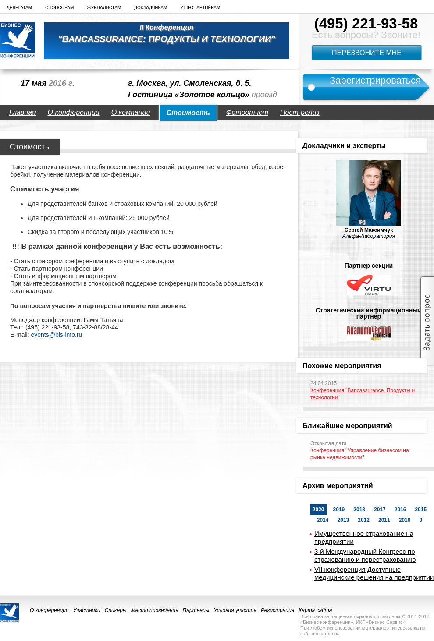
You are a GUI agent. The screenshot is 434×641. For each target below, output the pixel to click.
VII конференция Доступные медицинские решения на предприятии (374, 573)
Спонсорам (59, 7)
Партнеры (196, 610)
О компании (130, 112)
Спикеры (116, 610)
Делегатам (19, 7)
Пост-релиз (300, 112)
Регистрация (277, 610)
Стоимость (188, 113)
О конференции (74, 112)
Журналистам (104, 7)
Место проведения (154, 610)
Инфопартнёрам (200, 7)
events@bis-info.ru (56, 334)
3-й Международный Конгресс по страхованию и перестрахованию (365, 555)
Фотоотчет (247, 112)
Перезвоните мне (367, 53)
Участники (86, 610)
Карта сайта (315, 610)
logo (17, 40)
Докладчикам (150, 7)
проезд (264, 94)
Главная (22, 112)
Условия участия (234, 610)
